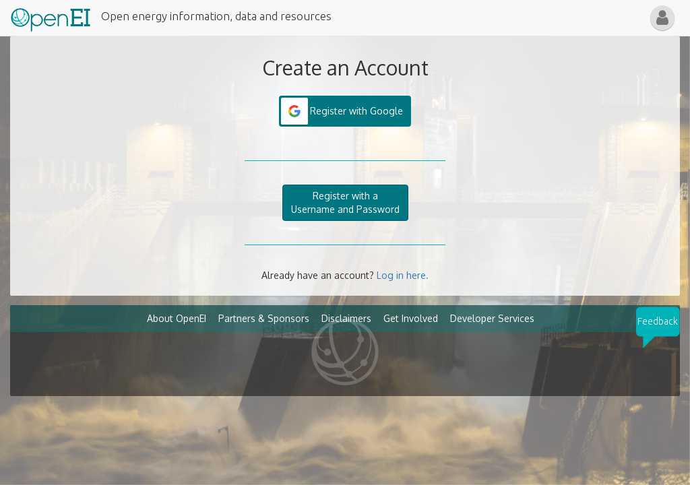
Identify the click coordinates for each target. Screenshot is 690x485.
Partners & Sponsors (263, 318)
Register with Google (356, 111)
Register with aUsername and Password (345, 202)
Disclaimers (346, 318)
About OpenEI (176, 318)
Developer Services (492, 318)
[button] (662, 17)
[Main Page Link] (50, 17)
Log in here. (403, 275)
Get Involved (410, 318)
